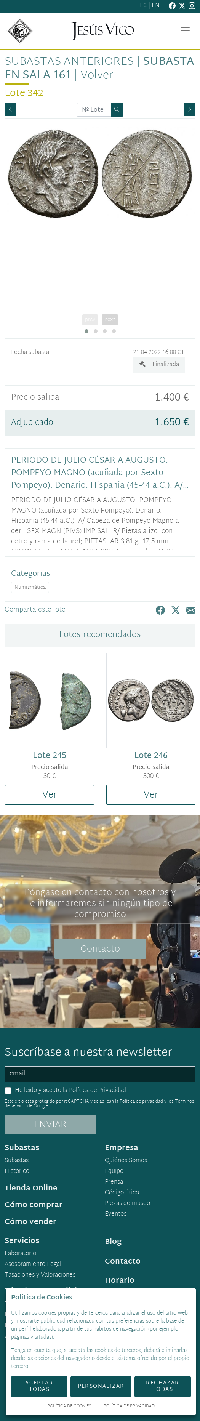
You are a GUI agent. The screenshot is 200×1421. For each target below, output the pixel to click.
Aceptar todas (39, 1386)
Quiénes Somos (126, 1161)
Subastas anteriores (69, 62)
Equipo (114, 1171)
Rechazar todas (162, 1386)
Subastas (17, 1161)
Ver (49, 795)
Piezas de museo (127, 1203)
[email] (100, 1074)
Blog (113, 1242)
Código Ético (122, 1193)
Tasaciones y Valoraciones (40, 1275)
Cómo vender (30, 1222)
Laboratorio (20, 1254)
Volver (96, 76)
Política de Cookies (69, 1406)
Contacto (100, 949)
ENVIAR (50, 1125)
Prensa (114, 1182)
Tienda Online (31, 1188)
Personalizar (101, 1386)
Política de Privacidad (97, 1090)
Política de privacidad (141, 1101)
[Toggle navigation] (185, 31)
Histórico (17, 1171)
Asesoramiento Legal (33, 1264)
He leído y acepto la (70, 1091)
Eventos (115, 1214)
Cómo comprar (33, 1205)
